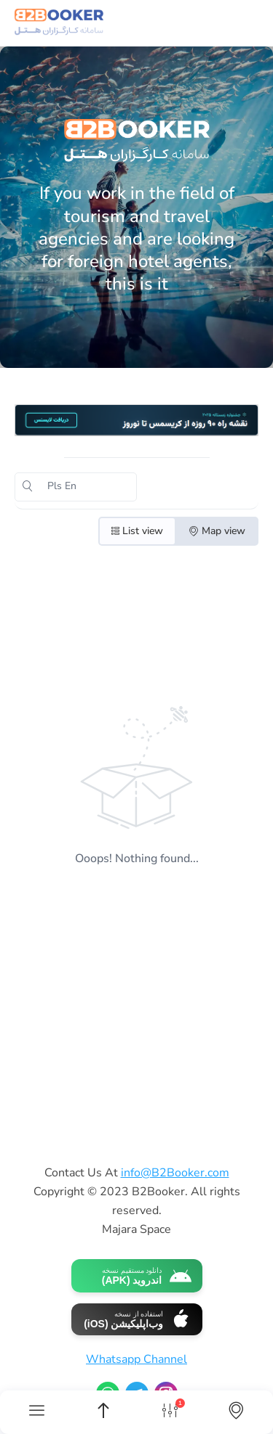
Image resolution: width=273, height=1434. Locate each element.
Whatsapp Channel (136, 1359)
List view (137, 531)
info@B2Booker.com (175, 1173)
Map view (217, 531)
